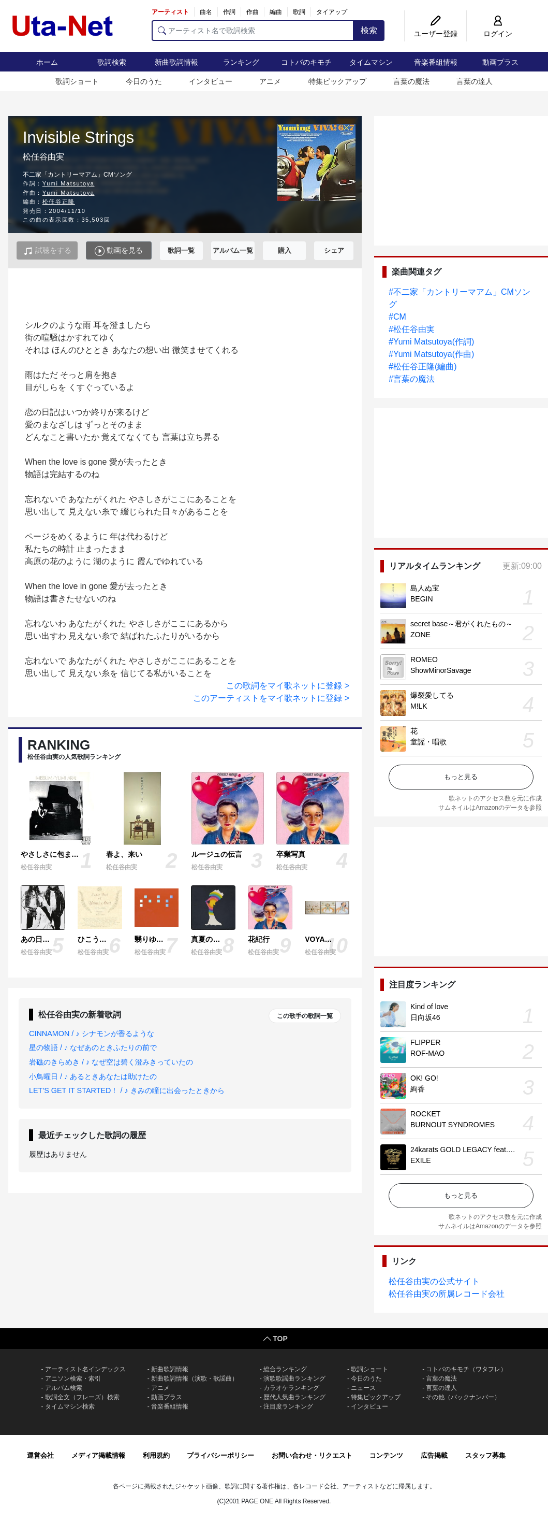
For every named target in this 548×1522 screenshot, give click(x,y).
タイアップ (331, 12)
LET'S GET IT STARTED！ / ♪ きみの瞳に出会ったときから (127, 1090)
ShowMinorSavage (440, 670)
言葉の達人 (474, 81)
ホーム (47, 62)
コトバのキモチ (306, 62)
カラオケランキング (291, 1387)
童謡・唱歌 (428, 742)
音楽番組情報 (435, 62)
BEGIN (421, 599)
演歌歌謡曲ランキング (294, 1378)
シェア (334, 250)
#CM (397, 316)
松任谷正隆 (58, 201)
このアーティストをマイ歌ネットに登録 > (271, 698)
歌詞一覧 (181, 250)
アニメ (270, 81)
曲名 (206, 12)
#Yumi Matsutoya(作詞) (431, 341)
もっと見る (461, 777)
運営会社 (40, 1455)
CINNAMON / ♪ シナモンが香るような (91, 1033)
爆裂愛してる (432, 695)
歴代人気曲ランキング (294, 1397)
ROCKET (425, 1114)
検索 (369, 30)
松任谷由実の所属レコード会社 (447, 1293)
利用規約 (156, 1455)
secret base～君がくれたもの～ (461, 624)
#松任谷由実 (412, 329)
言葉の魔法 (411, 81)
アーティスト (170, 12)
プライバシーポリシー (220, 1455)
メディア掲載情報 (98, 1455)
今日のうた (144, 81)
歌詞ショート (77, 81)
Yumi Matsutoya (68, 183)
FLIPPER (425, 1042)
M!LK (418, 706)
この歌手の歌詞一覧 (305, 1016)
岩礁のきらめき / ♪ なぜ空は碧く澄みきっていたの (111, 1062)
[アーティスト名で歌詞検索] (253, 30)
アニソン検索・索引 (73, 1378)
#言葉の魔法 (412, 379)
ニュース (363, 1387)
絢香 (417, 1089)
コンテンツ (386, 1455)
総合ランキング (285, 1369)
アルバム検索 (63, 1387)
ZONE (420, 634)
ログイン (497, 34)
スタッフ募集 (485, 1455)
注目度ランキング (288, 1406)
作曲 (252, 12)
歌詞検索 (111, 62)
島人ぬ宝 (424, 588)
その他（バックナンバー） (463, 1397)
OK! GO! (424, 1078)
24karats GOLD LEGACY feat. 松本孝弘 (474, 1149)
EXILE (420, 1160)
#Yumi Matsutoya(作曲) (431, 354)
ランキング (241, 62)
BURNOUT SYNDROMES (452, 1125)
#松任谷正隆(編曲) (423, 366)
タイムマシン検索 (70, 1406)
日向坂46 (425, 1017)
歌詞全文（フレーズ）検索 (82, 1397)
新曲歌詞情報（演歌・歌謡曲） (194, 1378)
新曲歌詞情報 (176, 62)
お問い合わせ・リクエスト (312, 1455)
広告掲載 (434, 1455)
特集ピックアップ (337, 81)
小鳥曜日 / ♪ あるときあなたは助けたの (93, 1076)
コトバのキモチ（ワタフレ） (466, 1369)
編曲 (276, 12)
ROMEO (424, 659)
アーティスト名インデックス (85, 1369)
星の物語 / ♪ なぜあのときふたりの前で (93, 1047)
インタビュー (210, 81)
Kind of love (429, 1006)
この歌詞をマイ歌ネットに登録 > (287, 685)
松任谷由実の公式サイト (434, 1281)
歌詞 (299, 12)
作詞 (229, 12)
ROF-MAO (427, 1053)
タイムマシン (371, 62)
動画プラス (500, 62)
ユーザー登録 (435, 34)
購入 (284, 250)
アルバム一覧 (233, 250)
